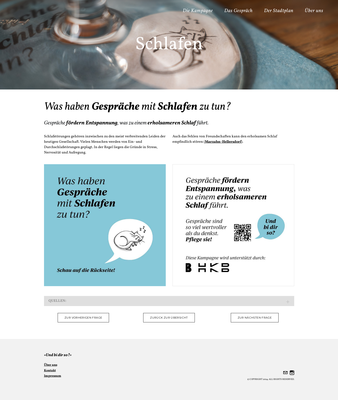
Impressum (52, 376)
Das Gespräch (238, 10)
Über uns (314, 10)
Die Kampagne (198, 10)
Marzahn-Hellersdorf (223, 141)
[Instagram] (292, 372)
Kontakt (50, 370)
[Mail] (285, 372)
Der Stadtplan (278, 10)
